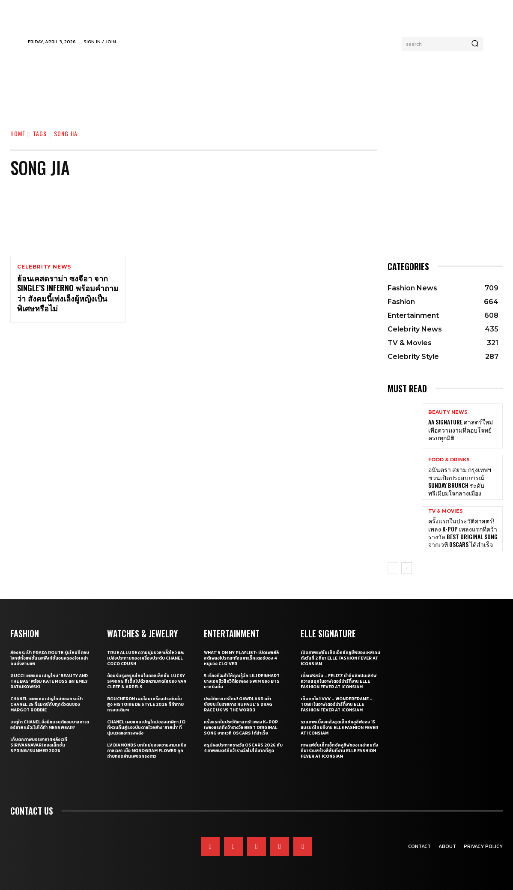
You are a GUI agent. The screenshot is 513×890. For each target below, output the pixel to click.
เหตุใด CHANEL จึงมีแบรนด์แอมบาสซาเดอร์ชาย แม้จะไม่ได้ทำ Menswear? (49, 725)
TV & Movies (445, 511)
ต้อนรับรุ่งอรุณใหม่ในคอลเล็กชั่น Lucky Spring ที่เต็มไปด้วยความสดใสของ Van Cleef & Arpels (146, 681)
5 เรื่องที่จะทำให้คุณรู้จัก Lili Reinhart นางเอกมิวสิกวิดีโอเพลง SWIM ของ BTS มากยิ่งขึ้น (242, 681)
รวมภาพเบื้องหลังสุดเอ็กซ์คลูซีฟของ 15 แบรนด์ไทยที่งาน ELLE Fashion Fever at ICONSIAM (339, 727)
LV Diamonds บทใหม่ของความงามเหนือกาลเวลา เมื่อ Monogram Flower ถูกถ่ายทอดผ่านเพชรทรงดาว (146, 750)
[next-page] (406, 567)
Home (17, 133)
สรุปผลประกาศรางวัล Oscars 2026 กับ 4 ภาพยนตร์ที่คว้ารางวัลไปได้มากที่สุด (243, 748)
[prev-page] (393, 567)
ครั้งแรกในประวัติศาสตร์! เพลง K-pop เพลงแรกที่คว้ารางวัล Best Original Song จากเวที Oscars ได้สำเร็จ (463, 532)
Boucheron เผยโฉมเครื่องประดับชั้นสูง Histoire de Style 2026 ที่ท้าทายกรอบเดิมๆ (145, 704)
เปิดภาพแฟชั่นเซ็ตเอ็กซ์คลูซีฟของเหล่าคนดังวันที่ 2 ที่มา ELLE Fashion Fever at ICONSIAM (340, 658)
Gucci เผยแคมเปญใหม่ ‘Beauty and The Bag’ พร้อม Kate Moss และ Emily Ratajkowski (49, 681)
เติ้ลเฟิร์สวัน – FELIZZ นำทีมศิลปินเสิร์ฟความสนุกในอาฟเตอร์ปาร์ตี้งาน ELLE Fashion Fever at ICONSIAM (338, 681)
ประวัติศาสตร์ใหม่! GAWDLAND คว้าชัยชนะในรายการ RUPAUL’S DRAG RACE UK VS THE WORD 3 (238, 704)
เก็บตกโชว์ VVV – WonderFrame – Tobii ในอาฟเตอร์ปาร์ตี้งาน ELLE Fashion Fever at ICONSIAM (337, 704)
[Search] (475, 44)
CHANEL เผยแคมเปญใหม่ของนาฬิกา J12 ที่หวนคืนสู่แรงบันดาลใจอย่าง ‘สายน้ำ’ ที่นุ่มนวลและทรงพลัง (146, 727)
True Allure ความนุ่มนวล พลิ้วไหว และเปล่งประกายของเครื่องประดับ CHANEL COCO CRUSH (145, 658)
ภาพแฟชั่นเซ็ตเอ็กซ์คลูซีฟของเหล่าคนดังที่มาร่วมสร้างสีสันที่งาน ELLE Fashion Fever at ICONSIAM (339, 750)
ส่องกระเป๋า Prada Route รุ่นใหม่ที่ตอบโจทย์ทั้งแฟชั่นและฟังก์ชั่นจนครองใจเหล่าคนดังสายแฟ (49, 658)
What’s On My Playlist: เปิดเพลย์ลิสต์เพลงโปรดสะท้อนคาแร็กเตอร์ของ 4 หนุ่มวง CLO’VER (241, 658)
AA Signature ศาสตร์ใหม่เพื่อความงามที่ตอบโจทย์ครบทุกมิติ (460, 429)
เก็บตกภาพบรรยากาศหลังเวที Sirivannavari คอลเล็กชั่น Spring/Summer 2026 (38, 745)
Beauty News (448, 412)
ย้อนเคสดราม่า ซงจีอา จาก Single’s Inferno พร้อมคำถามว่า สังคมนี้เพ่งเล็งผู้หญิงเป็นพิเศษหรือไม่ (68, 293)
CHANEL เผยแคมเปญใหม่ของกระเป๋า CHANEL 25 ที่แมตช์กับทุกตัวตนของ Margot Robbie (46, 704)
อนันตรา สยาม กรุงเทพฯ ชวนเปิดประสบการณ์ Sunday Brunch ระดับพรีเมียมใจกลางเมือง (459, 481)
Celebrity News (44, 266)
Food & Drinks (449, 459)
